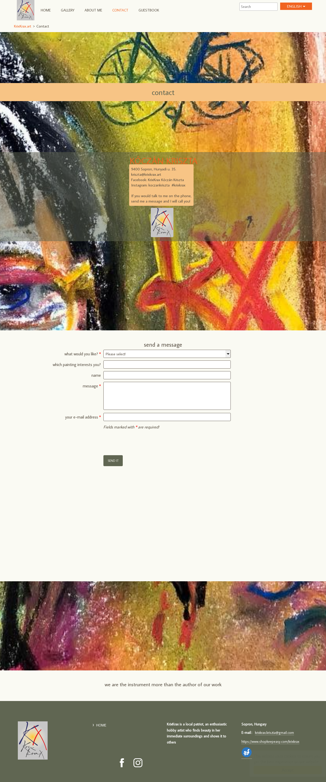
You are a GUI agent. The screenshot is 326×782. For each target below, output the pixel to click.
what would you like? (82, 353)
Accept (283, 770)
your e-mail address (83, 417)
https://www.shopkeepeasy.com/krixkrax (270, 741)
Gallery (67, 10)
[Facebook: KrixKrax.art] (122, 762)
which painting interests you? (77, 364)
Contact (120, 10)
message (92, 385)
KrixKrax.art (25, 10)
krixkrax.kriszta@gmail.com (274, 732)
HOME (46, 10)
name (96, 375)
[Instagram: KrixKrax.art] (138, 762)
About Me (93, 10)
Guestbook (149, 10)
